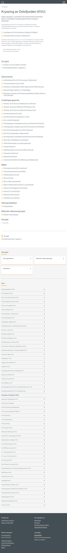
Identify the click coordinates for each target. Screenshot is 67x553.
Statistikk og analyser (6, 540)
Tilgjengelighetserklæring (40, 527)
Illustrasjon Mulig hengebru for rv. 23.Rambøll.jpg (17, 90)
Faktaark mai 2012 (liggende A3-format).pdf (15, 188)
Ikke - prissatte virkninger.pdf (11, 120)
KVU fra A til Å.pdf (8, 178)
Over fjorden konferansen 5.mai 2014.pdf (15, 171)
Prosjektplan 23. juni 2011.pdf (11, 198)
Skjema (3, 547)
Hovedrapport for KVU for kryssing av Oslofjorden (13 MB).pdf (20, 32)
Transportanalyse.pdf (9, 146)
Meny (64, 3)
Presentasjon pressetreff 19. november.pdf (15, 168)
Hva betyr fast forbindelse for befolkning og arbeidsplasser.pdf (21, 160)
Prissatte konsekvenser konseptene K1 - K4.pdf (16, 117)
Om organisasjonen (6, 535)
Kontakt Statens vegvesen (7, 520)
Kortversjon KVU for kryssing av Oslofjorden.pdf (17, 35)
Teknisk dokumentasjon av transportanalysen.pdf (17, 143)
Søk (2, 3)
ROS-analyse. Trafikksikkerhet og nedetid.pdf (16, 140)
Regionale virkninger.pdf (10, 156)
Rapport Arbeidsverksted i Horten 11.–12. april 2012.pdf (18, 184)
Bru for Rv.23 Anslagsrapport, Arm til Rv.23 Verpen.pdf (18, 130)
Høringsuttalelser (8, 206)
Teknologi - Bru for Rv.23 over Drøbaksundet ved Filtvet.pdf (20, 103)
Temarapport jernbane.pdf (11, 153)
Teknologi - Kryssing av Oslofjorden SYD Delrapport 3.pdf (19, 107)
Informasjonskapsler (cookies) (41, 525)
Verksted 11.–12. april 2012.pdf (12, 191)
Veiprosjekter (5, 6)
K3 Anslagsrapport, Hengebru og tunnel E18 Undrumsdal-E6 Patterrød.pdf (24, 126)
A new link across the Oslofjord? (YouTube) (14, 64)
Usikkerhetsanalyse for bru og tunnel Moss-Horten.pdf (18, 150)
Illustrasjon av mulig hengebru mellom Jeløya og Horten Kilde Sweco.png (24, 86)
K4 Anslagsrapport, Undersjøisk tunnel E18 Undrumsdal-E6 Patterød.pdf (23, 136)
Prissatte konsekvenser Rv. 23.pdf (13, 113)
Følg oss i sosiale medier (7, 522)
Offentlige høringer (6, 545)
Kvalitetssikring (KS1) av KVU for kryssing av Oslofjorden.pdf (20, 80)
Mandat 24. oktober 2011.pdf (11, 194)
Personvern (37, 522)
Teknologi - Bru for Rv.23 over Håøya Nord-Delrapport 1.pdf (20, 110)
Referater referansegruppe (11, 214)
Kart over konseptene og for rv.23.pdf (14, 83)
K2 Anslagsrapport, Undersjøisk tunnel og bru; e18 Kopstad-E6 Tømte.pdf (24, 123)
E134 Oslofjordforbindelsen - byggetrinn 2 (14, 67)
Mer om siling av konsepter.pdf (12, 181)
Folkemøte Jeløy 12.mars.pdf (11, 174)
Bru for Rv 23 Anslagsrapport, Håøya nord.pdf (16, 133)
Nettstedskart (37, 520)
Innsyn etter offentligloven (7, 543)
